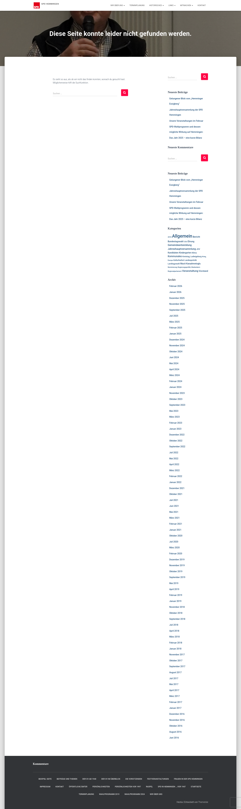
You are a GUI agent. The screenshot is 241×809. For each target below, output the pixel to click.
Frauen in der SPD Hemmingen (188, 779)
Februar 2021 (175, 524)
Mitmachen (186, 5)
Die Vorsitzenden (133, 779)
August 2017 (175, 672)
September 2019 (177, 577)
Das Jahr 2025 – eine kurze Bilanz (185, 138)
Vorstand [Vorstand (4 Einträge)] (203, 271)
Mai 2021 (173, 512)
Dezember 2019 (177, 559)
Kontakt (202, 5)
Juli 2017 (173, 678)
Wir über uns (118, 5)
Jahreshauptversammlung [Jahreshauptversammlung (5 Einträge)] (182, 249)
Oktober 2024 (175, 351)
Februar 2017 (175, 702)
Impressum (45, 787)
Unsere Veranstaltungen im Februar (186, 121)
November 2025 (177, 304)
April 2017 (174, 690)
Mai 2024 (173, 363)
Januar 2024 (175, 387)
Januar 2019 (175, 601)
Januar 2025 (175, 333)
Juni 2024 (174, 357)
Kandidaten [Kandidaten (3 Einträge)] (173, 252)
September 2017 (177, 666)
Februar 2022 (175, 476)
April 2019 (174, 589)
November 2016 (177, 720)
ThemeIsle (203, 802)
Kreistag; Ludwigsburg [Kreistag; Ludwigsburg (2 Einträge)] (192, 256)
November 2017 (177, 654)
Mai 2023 (173, 411)
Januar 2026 (175, 292)
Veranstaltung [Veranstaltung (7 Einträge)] (190, 270)
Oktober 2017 (175, 660)
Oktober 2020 (175, 535)
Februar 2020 (175, 553)
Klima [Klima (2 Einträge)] (194, 253)
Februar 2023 (175, 423)
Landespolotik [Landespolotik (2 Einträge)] (191, 260)
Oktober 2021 (175, 494)
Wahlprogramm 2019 (109, 794)
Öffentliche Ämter (78, 787)
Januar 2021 (175, 530)
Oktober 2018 (175, 613)
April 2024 (174, 369)
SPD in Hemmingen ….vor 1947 (172, 787)
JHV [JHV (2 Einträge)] (198, 249)
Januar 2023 (175, 429)
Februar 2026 (175, 286)
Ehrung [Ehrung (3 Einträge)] (191, 241)
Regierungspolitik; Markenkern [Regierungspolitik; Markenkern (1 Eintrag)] (189, 267)
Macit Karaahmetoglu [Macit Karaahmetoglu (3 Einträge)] (190, 263)
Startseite (196, 787)
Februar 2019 (175, 595)
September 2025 (177, 310)
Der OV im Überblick (110, 779)
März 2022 (174, 470)
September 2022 (177, 446)
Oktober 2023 (175, 399)
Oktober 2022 (175, 440)
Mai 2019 (173, 583)
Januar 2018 (175, 648)
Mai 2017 (173, 684)
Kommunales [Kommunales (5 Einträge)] (175, 256)
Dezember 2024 (177, 339)
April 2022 (174, 464)
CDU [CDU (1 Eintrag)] (185, 242)
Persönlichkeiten (101, 787)
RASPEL (149, 787)
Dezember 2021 (177, 488)
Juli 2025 (173, 316)
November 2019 (177, 565)
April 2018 (174, 631)
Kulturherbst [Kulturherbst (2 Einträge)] (178, 260)
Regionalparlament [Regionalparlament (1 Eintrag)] (175, 271)
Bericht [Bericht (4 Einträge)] (196, 236)
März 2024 (174, 375)
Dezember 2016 (177, 714)
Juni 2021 (174, 506)
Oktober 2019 (175, 571)
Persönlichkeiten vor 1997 (128, 787)
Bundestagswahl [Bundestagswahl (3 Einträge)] (176, 241)
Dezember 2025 (177, 298)
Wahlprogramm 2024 (134, 794)
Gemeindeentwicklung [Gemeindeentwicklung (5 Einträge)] (180, 245)
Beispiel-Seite (45, 779)
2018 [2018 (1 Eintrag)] (170, 237)
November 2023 (177, 393)
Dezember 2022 (177, 434)
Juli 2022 (173, 452)
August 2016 (175, 732)
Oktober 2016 (175, 726)
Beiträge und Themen (67, 779)
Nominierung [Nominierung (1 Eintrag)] (172, 267)
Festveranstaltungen (158, 779)
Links (172, 5)
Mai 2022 (173, 458)
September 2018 (177, 619)
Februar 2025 (175, 327)
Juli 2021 (173, 500)
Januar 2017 (175, 708)
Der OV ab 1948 (89, 779)
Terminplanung (137, 5)
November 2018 (177, 607)
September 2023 (177, 405)
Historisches (156, 5)
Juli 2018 (173, 625)
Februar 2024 (175, 381)
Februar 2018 (175, 642)
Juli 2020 (173, 541)
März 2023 (174, 417)
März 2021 (174, 518)
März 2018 (174, 636)
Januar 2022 (175, 482)
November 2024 (177, 345)
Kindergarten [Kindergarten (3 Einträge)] (185, 252)
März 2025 (174, 322)
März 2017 (174, 696)
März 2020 (174, 547)
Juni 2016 (174, 737)
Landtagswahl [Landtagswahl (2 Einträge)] (174, 264)
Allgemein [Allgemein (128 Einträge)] (182, 236)
